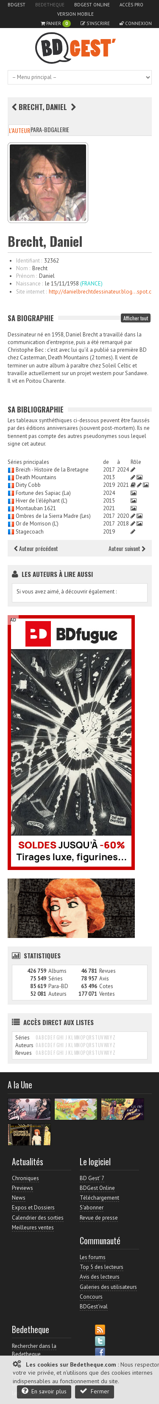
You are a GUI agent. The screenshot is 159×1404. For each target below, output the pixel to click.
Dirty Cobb (28, 485)
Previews (22, 1188)
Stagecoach (30, 531)
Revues (107, 971)
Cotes (106, 986)
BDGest (16, 5)
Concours (91, 1296)
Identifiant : (29, 260)
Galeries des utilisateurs (108, 1287)
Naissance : (29, 283)
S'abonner (91, 1207)
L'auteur (19, 130)
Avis (104, 978)
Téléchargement (99, 1197)
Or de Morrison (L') (37, 523)
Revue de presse (99, 1217)
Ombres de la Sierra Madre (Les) (53, 516)
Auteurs (57, 993)
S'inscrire (95, 23)
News (18, 1197)
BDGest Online (92, 5)
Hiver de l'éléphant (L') (41, 500)
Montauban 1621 (36, 508)
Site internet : (31, 291)
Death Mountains (36, 477)
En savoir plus (44, 1391)
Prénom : (26, 276)
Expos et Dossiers (33, 1207)
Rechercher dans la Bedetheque (34, 1349)
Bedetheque (49, 5)
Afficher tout (135, 318)
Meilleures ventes (33, 1227)
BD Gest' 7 (92, 1178)
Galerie (60, 129)
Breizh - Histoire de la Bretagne (52, 469)
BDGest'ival (94, 1306)
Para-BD (41, 129)
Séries (55, 978)
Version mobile (75, 14)
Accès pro (131, 5)
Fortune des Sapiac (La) (43, 493)
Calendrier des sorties (38, 1217)
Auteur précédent (36, 548)
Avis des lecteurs (100, 1276)
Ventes (107, 993)
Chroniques (25, 1178)
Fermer (94, 1391)
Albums (57, 971)
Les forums (93, 1257)
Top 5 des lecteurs (101, 1267)
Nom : (23, 268)
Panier (56, 23)
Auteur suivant (127, 548)
